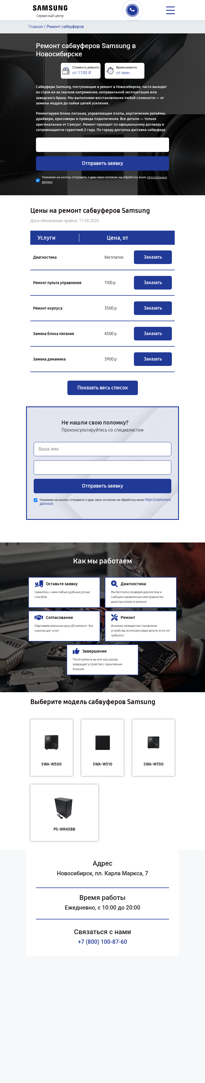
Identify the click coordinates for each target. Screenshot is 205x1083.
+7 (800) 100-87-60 (102, 941)
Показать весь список (102, 388)
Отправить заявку (102, 163)
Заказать (153, 257)
